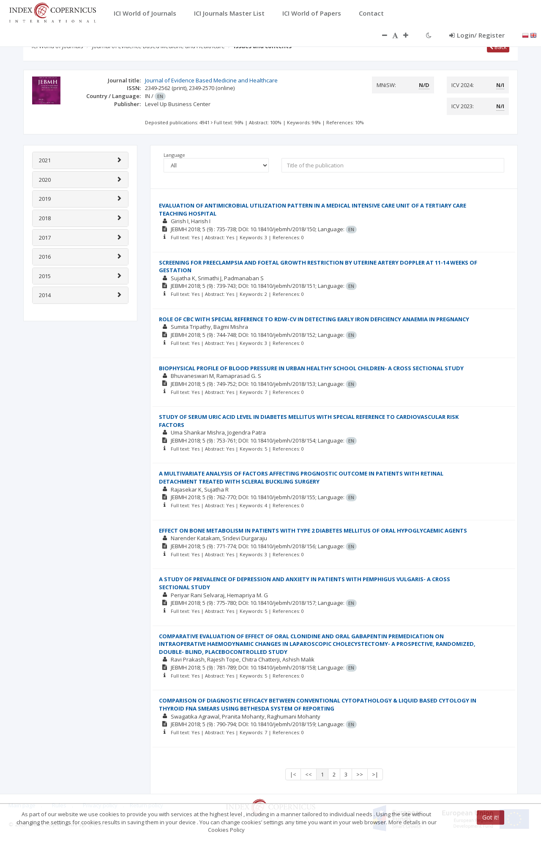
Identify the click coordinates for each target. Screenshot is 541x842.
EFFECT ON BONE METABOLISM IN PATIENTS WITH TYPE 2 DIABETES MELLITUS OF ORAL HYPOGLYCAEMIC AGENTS (313, 530)
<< (308, 774)
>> (359, 774)
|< (293, 774)
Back (498, 47)
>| (375, 774)
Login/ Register (477, 35)
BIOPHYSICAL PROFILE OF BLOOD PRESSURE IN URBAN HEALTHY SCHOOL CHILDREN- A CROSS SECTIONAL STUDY (311, 368)
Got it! (490, 817)
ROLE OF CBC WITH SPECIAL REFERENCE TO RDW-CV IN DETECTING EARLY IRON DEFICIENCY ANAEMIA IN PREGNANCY (314, 319)
